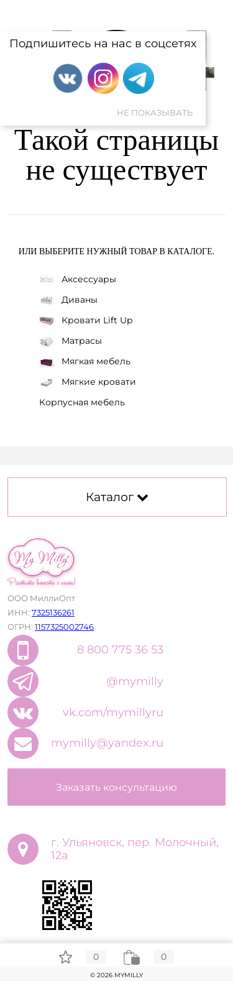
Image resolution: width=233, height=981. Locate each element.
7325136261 (53, 612)
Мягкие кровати (87, 381)
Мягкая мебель (84, 361)
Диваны (68, 300)
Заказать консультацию (116, 787)
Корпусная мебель (82, 402)
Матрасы (70, 341)
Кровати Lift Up (85, 321)
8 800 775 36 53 (120, 649)
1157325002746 (64, 627)
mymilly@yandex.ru (107, 743)
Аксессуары (77, 279)
